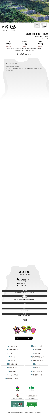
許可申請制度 (12, 364)
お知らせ (36, 367)
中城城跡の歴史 (12, 349)
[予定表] (37, 25)
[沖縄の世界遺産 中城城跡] (9, 28)
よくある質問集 (12, 375)
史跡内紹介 (37, 349)
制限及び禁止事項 (37, 360)
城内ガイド (12, 371)
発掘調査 (36, 353)
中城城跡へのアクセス (24, 54)
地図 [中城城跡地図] (24, 320)
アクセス (36, 364)
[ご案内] (44, 25)
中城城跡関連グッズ (36, 357)
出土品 (12, 357)
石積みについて (12, 353)
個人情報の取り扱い (12, 378)
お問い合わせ (12, 367)
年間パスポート (36, 371)
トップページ (12, 346)
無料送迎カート (36, 375)
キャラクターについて (23, 338)
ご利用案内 (12, 360)
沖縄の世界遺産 (36, 346)
